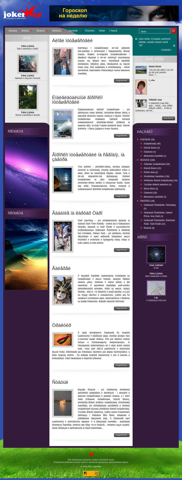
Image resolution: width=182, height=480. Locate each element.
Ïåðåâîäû (56, 30)
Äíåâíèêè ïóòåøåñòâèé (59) (157, 164)
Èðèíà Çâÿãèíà (156, 273)
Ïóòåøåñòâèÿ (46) (152, 143)
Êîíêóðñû (90, 30)
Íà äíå (156, 268)
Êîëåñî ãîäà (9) (151, 172)
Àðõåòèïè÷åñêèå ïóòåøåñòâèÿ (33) (160, 180)
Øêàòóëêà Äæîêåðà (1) (155, 156)
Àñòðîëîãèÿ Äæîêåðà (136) (156, 176)
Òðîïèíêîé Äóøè (155, 100)
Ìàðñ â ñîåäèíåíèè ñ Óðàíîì (156, 276)
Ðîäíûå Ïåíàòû (155, 66)
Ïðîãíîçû (25, 30)
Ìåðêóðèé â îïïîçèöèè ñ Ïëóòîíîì (27, 78)
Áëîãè (102, 30)
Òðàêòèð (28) (150, 193)
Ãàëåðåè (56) (147, 139)
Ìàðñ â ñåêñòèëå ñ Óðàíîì (27, 48)
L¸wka (152, 80)
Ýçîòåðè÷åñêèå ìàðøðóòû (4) (158, 184)
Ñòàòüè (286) (147, 160)
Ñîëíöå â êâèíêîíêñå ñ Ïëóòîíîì (27, 115)
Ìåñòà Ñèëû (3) (151, 188)
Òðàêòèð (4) (150, 152)
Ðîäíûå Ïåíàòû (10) (152, 168)
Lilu (156, 297)
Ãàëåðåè (73, 30)
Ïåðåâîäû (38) (147, 201)
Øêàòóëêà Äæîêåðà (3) (155, 197)
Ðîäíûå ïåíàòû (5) (152, 148)
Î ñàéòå (113, 30)
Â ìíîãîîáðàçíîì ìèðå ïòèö (156, 300)
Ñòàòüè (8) (149, 228)
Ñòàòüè (40, 30)
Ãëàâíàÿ (13, 30)
